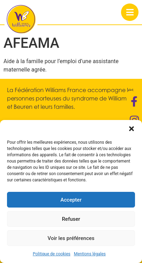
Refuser (71, 219)
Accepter (71, 200)
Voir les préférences (71, 238)
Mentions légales (90, 253)
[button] (131, 128)
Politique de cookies (51, 253)
